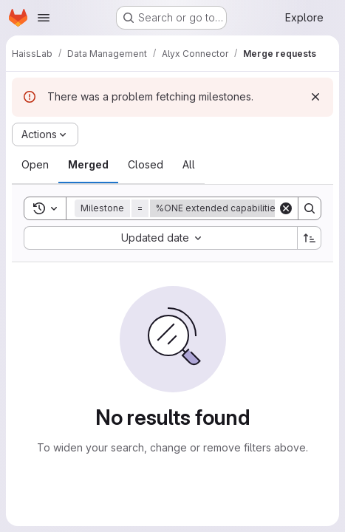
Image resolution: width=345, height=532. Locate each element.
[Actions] (45, 134)
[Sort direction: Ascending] (309, 238)
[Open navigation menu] (43, 18)
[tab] (35, 164)
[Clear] (286, 208)
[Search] (309, 208)
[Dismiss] (315, 97)
